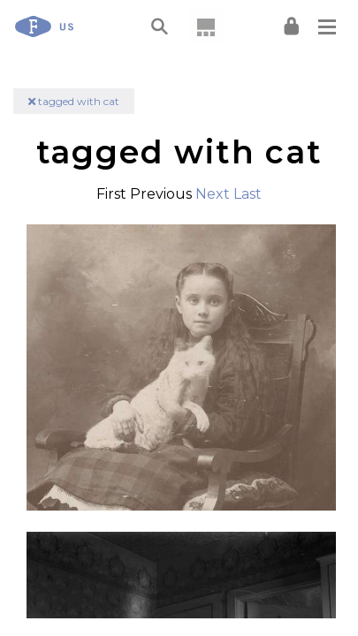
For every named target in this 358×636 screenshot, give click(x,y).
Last (247, 194)
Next (212, 194)
